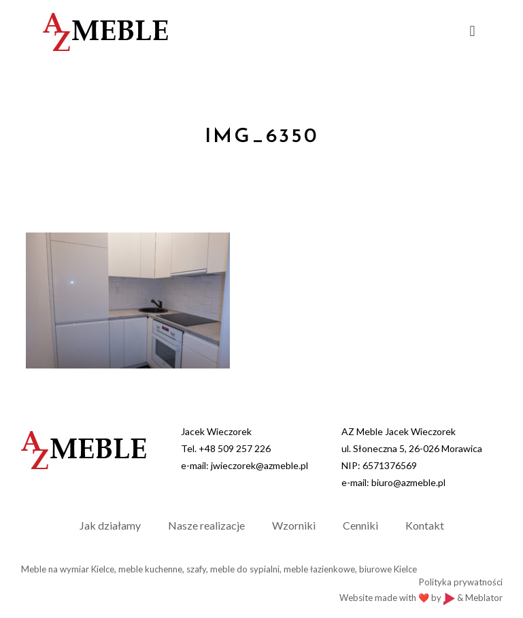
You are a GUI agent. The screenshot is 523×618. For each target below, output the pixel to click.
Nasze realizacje (206, 525)
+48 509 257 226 (235, 448)
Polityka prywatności (461, 582)
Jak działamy (110, 525)
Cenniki (360, 525)
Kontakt (424, 525)
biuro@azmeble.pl (408, 482)
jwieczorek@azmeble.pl (259, 465)
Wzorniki (294, 525)
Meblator (484, 597)
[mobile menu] (472, 30)
